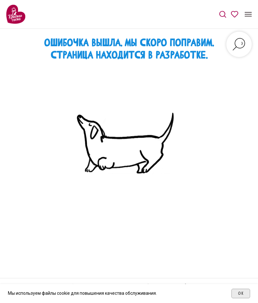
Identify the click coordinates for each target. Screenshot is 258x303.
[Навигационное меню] (248, 14)
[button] (222, 14)
